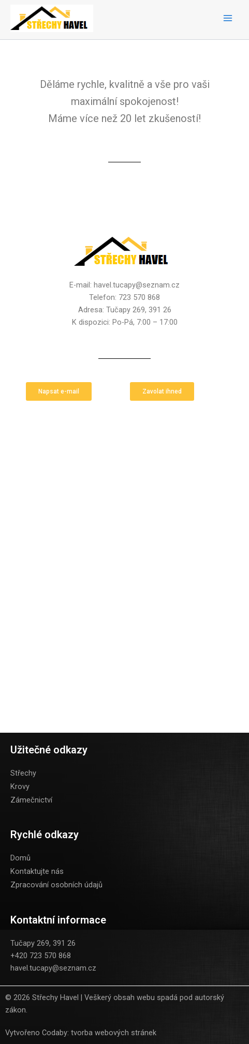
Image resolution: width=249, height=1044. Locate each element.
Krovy (20, 786)
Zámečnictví (31, 800)
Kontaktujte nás (37, 871)
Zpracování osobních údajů (56, 884)
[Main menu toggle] (228, 18)
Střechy (23, 773)
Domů (20, 858)
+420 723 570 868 (40, 955)
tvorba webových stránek (113, 1032)
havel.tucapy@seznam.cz (53, 968)
